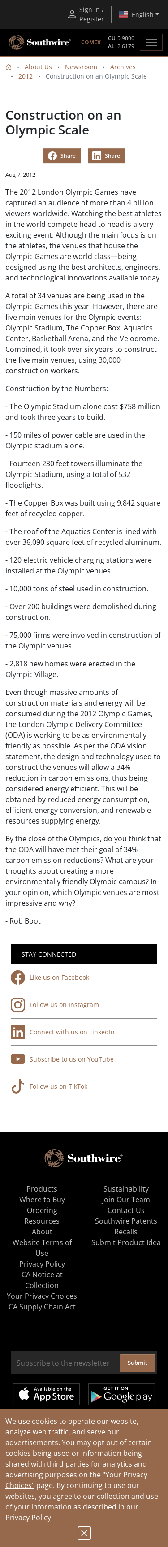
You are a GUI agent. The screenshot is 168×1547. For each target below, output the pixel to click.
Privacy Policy (28, 1517)
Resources (42, 1221)
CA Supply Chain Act (42, 1307)
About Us (38, 67)
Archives (123, 67)
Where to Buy (42, 1199)
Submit (137, 1363)
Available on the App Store (46, 1394)
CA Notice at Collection (42, 1280)
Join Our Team (126, 1199)
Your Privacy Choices (42, 1296)
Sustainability (126, 1189)
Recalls (126, 1232)
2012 (25, 76)
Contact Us (126, 1210)
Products (41, 1189)
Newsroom (81, 67)
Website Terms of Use (42, 1248)
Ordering (42, 1210)
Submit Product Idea (126, 1242)
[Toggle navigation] (151, 42)
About (42, 1232)
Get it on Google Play (121, 1394)
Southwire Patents (126, 1221)
